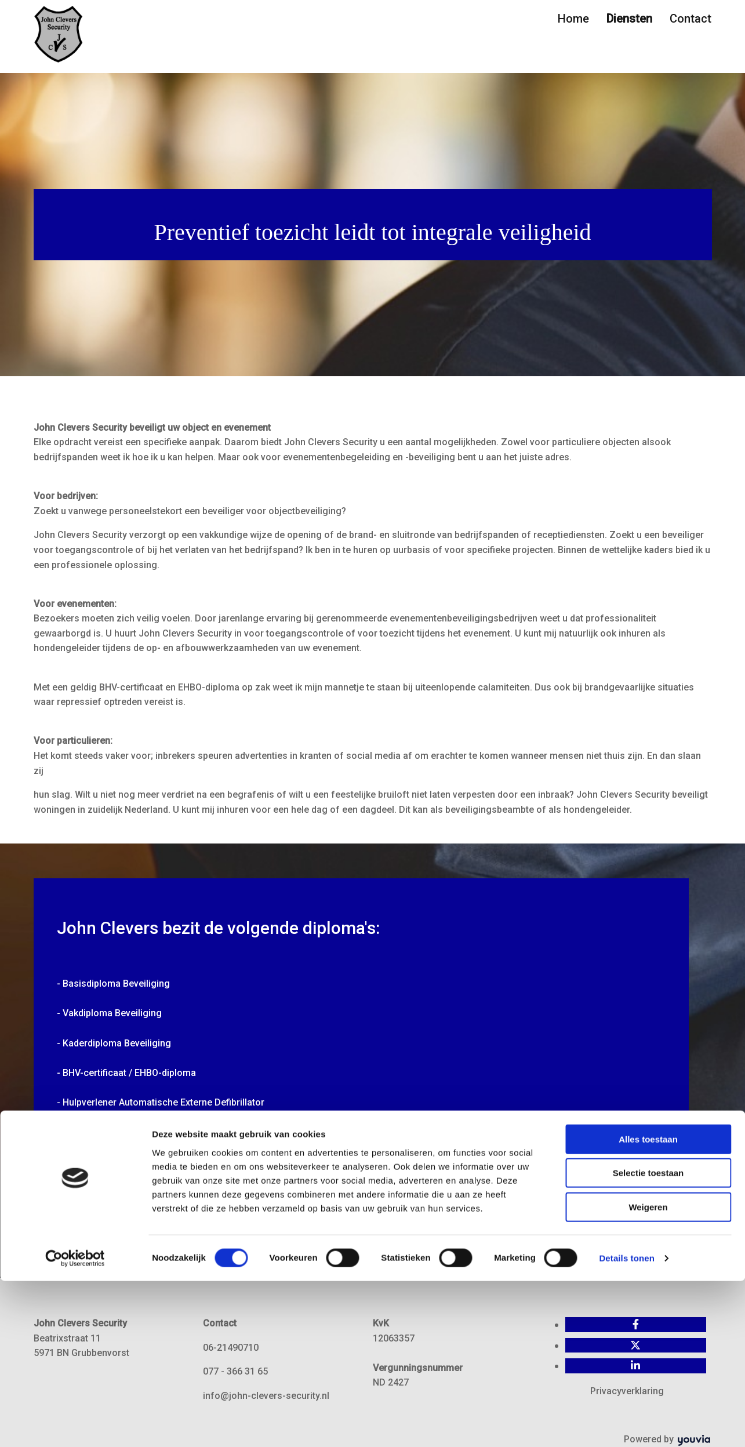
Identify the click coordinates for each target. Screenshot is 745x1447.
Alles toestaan (648, 1305)
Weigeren (647, 1373)
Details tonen (626, 1424)
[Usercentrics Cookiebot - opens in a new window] (75, 1424)
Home (573, 19)
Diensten (629, 19)
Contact (690, 19)
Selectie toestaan (648, 1339)
